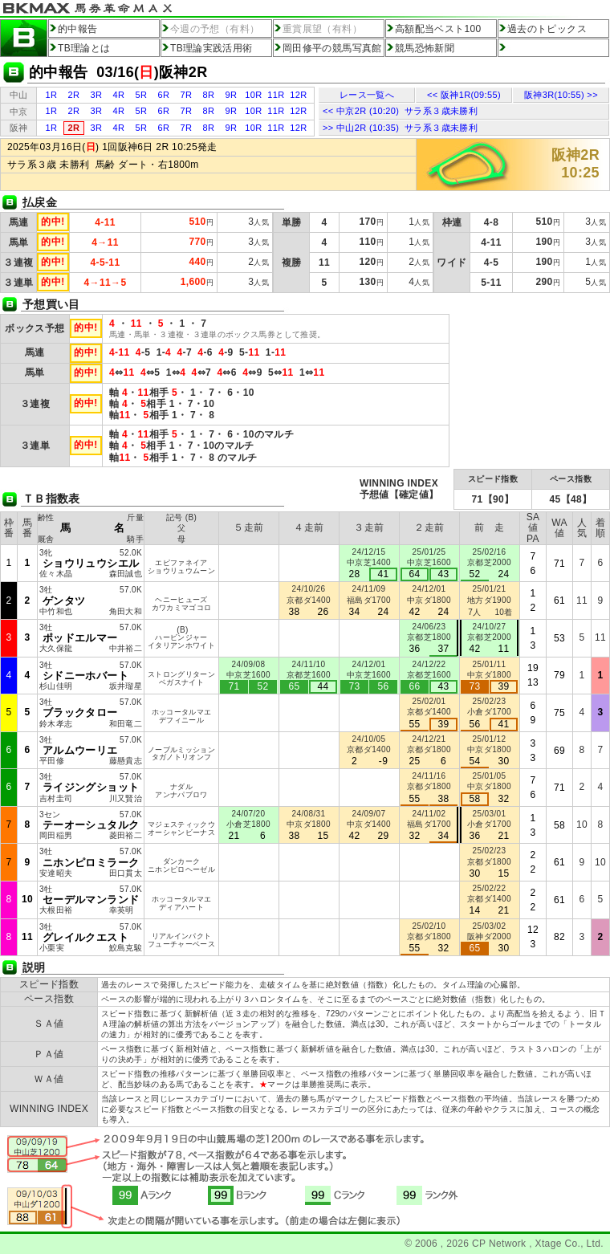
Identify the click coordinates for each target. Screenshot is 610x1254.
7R (187, 95)
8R (209, 95)
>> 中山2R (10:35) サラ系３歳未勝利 (400, 127)
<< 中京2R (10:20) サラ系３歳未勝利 (400, 111)
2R (74, 95)
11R (275, 95)
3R (97, 95)
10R (253, 95)
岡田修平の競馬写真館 (332, 48)
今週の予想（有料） (214, 29)
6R (164, 95)
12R (298, 95)
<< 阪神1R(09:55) (464, 95)
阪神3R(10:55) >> (561, 95)
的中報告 (77, 29)
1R (52, 95)
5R (142, 95)
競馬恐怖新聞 (424, 48)
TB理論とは (84, 48)
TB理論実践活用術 (211, 48)
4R (119, 95)
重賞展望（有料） (322, 29)
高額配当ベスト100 (438, 29)
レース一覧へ (367, 95)
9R (232, 95)
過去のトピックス (547, 29)
